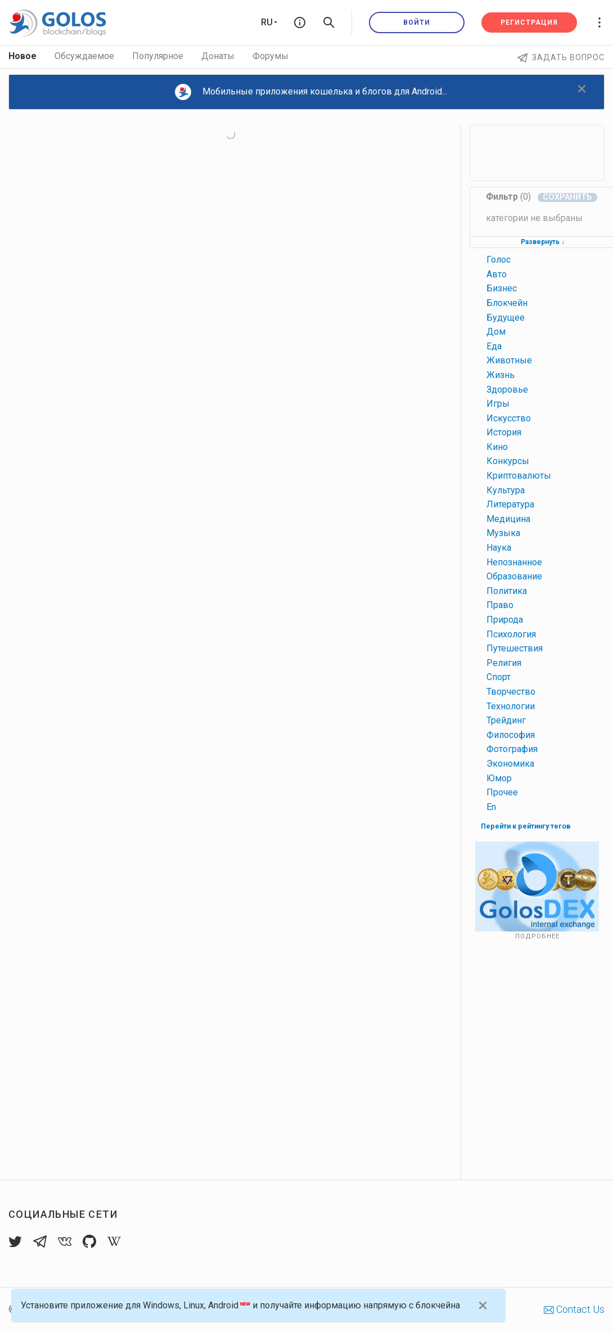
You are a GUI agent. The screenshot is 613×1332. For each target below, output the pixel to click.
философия (510, 735)
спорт (498, 677)
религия (503, 663)
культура (505, 490)
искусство (508, 418)
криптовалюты (518, 475)
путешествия (514, 648)
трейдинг (506, 720)
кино (497, 447)
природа (504, 619)
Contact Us (574, 1309)
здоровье (507, 389)
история (503, 432)
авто (496, 274)
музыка (503, 533)
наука (498, 547)
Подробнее (537, 936)
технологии (510, 706)
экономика (510, 763)
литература (510, 504)
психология (511, 634)
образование (514, 576)
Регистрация (529, 22)
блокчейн (507, 303)
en (491, 807)
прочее (502, 792)
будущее (505, 317)
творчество (510, 691)
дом (496, 331)
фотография (512, 749)
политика (506, 591)
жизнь (500, 375)
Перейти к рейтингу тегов (526, 826)
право (499, 605)
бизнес (501, 288)
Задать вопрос (561, 57)
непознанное (514, 562)
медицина (508, 519)
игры (498, 403)
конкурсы (507, 461)
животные (509, 360)
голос (498, 259)
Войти (416, 22)
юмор (499, 778)
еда (494, 346)
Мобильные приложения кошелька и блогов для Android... (311, 92)
